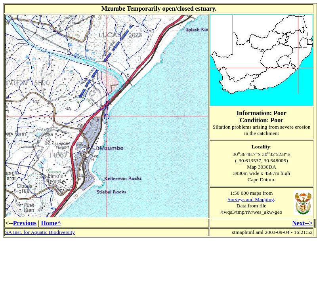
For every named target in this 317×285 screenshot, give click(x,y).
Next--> (302, 223)
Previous (24, 223)
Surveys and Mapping (250, 199)
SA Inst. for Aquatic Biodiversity (40, 232)
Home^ (51, 223)
